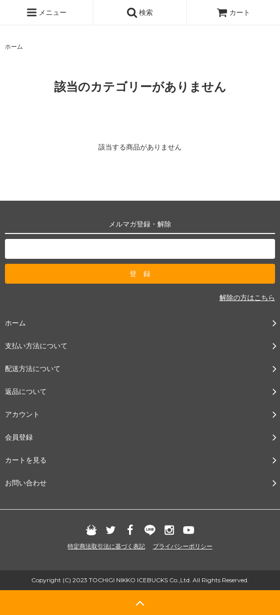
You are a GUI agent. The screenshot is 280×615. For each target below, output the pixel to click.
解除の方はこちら (247, 298)
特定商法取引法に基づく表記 (106, 546)
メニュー (46, 12)
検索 (140, 12)
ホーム (14, 46)
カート (233, 12)
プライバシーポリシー (182, 546)
